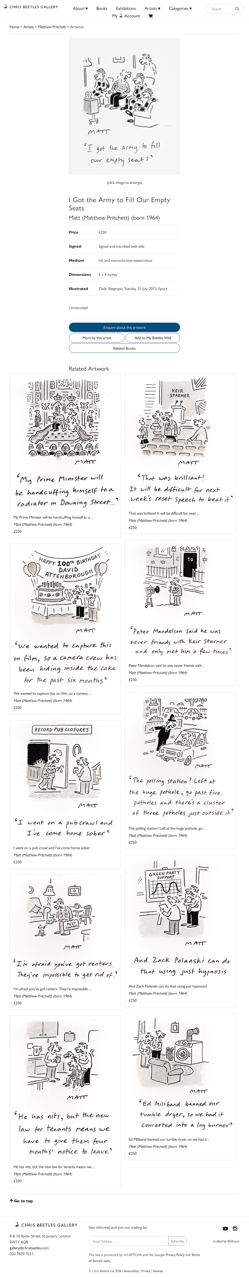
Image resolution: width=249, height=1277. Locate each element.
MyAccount (126, 15)
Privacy (146, 1270)
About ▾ (80, 8)
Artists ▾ (152, 8)
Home (14, 26)
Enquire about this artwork (125, 327)
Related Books (124, 348)
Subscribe (177, 1240)
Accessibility (131, 1270)
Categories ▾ (180, 8)
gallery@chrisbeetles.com (29, 1248)
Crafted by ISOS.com (226, 1241)
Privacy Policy (175, 1254)
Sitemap (158, 1270)
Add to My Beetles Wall (153, 337)
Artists (28, 26)
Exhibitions (126, 8)
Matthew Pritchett (52, 26)
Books (101, 8)
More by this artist (97, 337)
